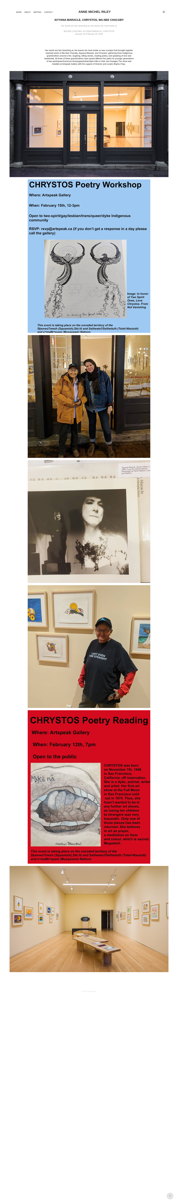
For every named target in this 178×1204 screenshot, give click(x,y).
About (27, 12)
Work (19, 12)
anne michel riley (94, 12)
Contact (48, 12)
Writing (37, 12)
